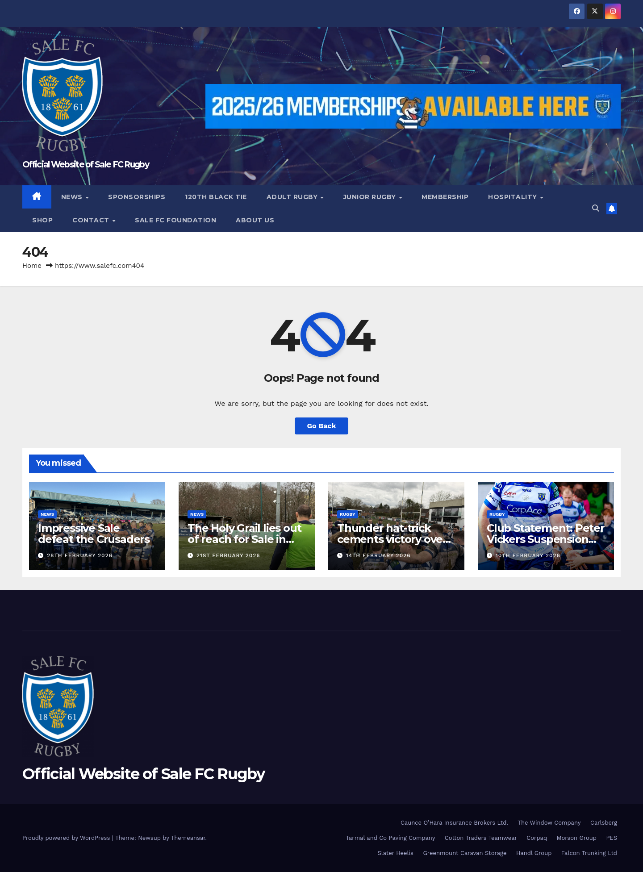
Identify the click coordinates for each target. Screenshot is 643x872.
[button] (595, 208)
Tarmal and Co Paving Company (390, 837)
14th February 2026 (378, 555)
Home (32, 266)
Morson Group (577, 837)
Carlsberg (603, 822)
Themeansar (188, 837)
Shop (42, 220)
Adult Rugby (293, 197)
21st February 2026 (228, 555)
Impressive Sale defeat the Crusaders (94, 534)
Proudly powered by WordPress (67, 837)
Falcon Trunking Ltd (589, 853)
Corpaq (536, 837)
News (73, 197)
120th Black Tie (216, 197)
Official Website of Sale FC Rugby (85, 164)
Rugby (347, 514)
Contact (91, 220)
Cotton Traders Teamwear (481, 837)
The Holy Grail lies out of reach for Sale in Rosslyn (244, 539)
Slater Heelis (395, 853)
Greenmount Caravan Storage (464, 853)
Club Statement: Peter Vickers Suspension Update (546, 539)
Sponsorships (136, 197)
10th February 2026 (528, 555)
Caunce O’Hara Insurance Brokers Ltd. (454, 822)
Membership (445, 197)
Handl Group (533, 853)
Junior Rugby (370, 197)
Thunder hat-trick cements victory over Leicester (392, 539)
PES (611, 837)
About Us (255, 220)
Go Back (321, 425)
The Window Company (549, 822)
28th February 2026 (80, 555)
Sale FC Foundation (175, 220)
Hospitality (513, 197)
